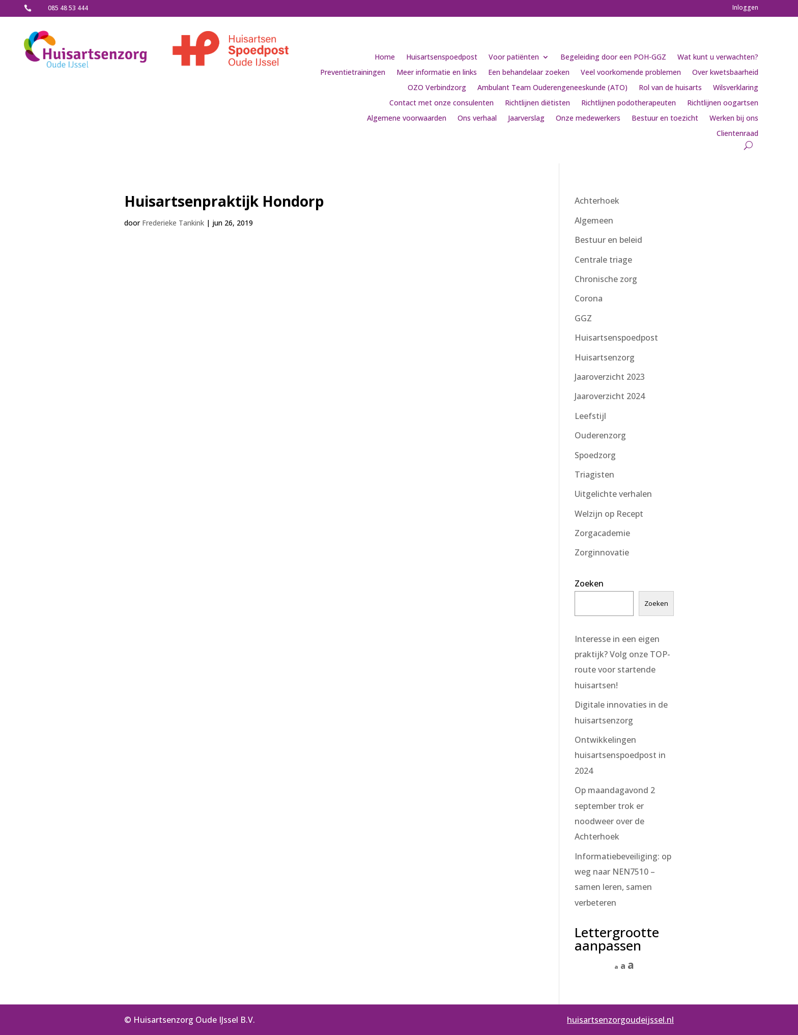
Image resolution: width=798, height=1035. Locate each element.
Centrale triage (603, 259)
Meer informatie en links (436, 73)
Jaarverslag (526, 119)
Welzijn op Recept (609, 513)
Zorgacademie (602, 533)
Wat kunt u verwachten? (717, 57)
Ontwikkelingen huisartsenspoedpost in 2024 (620, 755)
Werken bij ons (733, 119)
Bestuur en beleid (608, 239)
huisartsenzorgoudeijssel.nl (620, 1019)
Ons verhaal (477, 119)
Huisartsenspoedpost (441, 57)
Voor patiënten (514, 57)
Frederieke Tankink (173, 223)
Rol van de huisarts (670, 88)
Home (385, 57)
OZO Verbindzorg (437, 88)
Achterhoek (597, 200)
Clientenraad (737, 134)
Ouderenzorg (600, 435)
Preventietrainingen (352, 73)
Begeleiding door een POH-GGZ (613, 57)
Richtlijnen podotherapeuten (628, 103)
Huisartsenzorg (605, 357)
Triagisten (594, 474)
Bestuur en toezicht (665, 119)
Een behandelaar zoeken (528, 73)
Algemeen (594, 220)
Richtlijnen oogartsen (722, 103)
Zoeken (589, 583)
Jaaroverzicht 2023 (610, 376)
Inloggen (745, 8)
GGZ (583, 318)
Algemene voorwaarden (406, 119)
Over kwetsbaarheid (725, 73)
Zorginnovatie (602, 552)
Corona (589, 298)
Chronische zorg (606, 279)
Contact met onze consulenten (441, 103)
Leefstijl (590, 416)
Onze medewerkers (588, 119)
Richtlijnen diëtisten (537, 103)
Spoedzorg (595, 455)
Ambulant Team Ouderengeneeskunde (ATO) (552, 88)
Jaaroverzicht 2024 (610, 396)
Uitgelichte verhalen (613, 493)
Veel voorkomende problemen (631, 73)
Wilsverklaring (735, 88)
